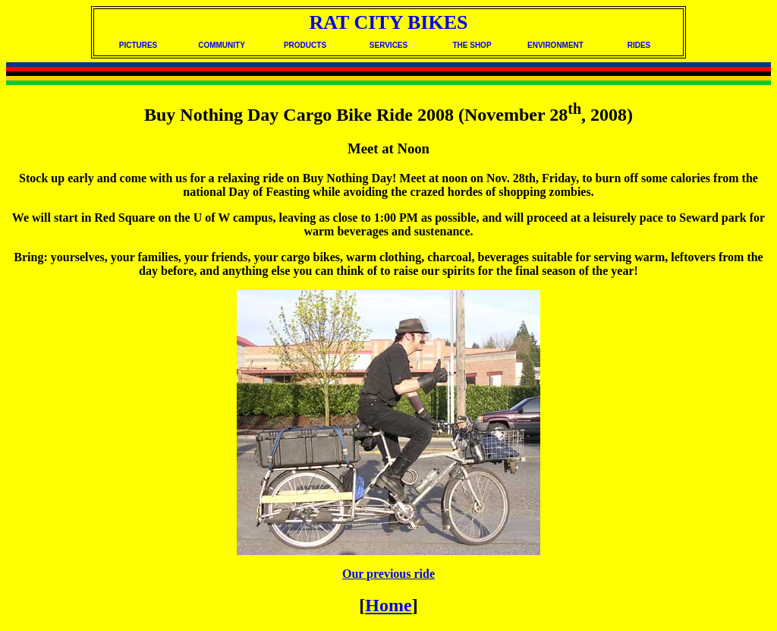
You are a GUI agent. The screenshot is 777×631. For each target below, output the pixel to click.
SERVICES (388, 45)
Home (388, 605)
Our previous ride (388, 573)
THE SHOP (471, 45)
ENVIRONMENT (555, 45)
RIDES (639, 45)
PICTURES (138, 45)
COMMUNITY (221, 45)
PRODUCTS (305, 45)
